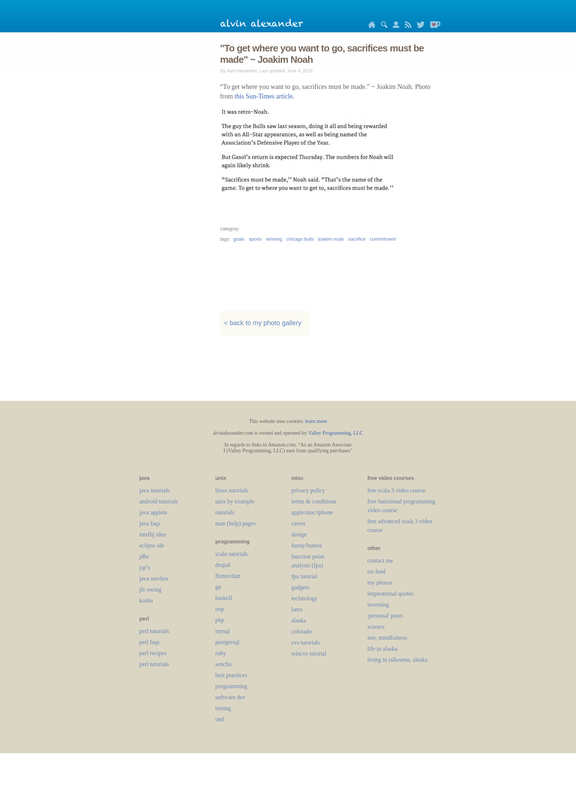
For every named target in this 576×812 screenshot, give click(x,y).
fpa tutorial (304, 576)
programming (231, 686)
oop (219, 609)
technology (304, 598)
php (219, 620)
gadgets (300, 587)
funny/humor (306, 545)
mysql (222, 631)
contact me (380, 560)
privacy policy (308, 490)
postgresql (227, 642)
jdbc (144, 556)
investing (378, 604)
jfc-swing (150, 589)
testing (223, 708)
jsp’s (144, 567)
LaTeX (297, 609)
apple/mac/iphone (312, 512)
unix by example (235, 501)
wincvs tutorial (309, 653)
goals (239, 239)
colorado (301, 631)
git (218, 587)
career (298, 523)
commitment (383, 239)
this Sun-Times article (264, 96)
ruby (220, 653)
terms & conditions (313, 501)
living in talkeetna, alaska (397, 660)
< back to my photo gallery (263, 323)
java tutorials (154, 490)
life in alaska (382, 649)
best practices (231, 675)
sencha (223, 664)
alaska (298, 620)
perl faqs (149, 642)
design (299, 534)
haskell (223, 598)
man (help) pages (235, 523)
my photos (379, 582)
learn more (316, 421)
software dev (230, 697)
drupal (222, 565)
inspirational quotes (390, 593)
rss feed (376, 571)
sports (255, 239)
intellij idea (152, 534)
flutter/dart (227, 576)
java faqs (149, 523)
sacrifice (357, 239)
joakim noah (331, 239)
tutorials (224, 512)
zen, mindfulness (387, 638)
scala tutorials (231, 554)
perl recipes (152, 653)
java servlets (154, 578)
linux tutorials (231, 490)
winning (274, 239)
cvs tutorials (305, 642)
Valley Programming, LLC (335, 433)
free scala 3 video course (396, 490)
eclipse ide (151, 545)
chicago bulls (300, 239)
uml (219, 719)
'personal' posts (385, 615)
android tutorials (158, 501)
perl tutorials (154, 631)
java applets (153, 512)
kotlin (146, 600)
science (376, 627)
